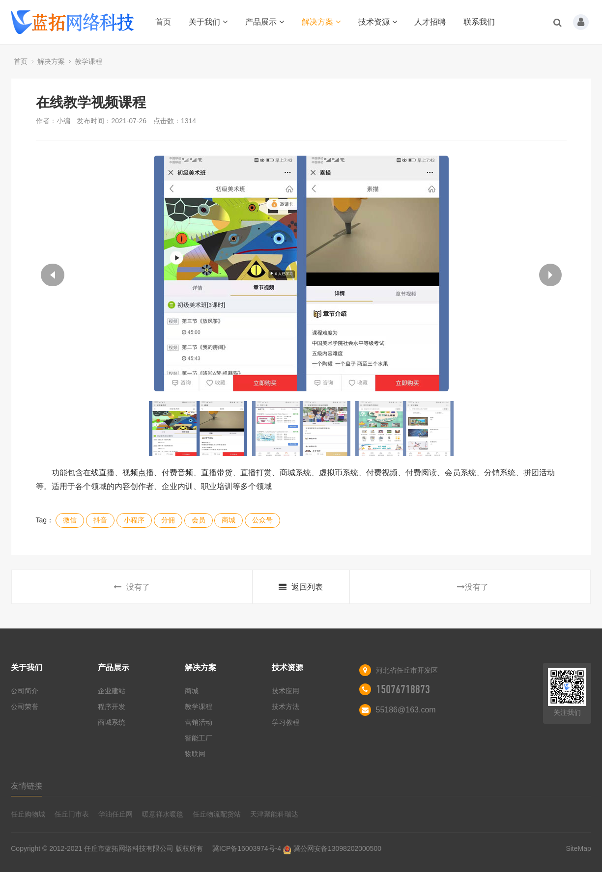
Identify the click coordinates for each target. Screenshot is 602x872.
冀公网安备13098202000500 (337, 848)
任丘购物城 (28, 814)
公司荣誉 (24, 706)
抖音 (100, 520)
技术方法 (285, 706)
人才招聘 (430, 22)
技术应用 (285, 691)
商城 (228, 520)
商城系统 (111, 722)
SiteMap (578, 848)
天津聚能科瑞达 (274, 814)
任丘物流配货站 (217, 814)
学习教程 (285, 722)
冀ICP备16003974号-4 (246, 848)
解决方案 (321, 22)
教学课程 (88, 61)
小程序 (134, 520)
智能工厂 (198, 738)
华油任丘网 (115, 814)
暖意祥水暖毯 (162, 814)
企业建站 (111, 691)
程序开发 (111, 706)
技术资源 (377, 22)
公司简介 (24, 691)
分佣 (168, 520)
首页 (163, 22)
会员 (198, 520)
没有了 (132, 587)
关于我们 (208, 22)
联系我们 (479, 22)
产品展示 (264, 22)
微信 (70, 520)
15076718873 (403, 689)
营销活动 (198, 722)
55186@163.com (406, 710)
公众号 (262, 520)
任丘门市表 (72, 814)
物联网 (195, 754)
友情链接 (26, 786)
